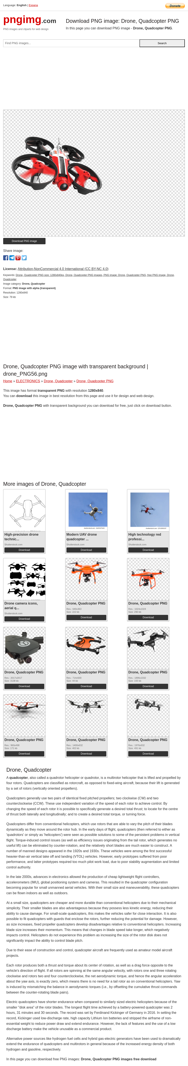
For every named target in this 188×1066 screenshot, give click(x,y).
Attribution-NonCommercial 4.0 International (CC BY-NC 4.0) (63, 269)
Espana (33, 5)
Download (24, 550)
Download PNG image (24, 241)
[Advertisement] (94, 80)
